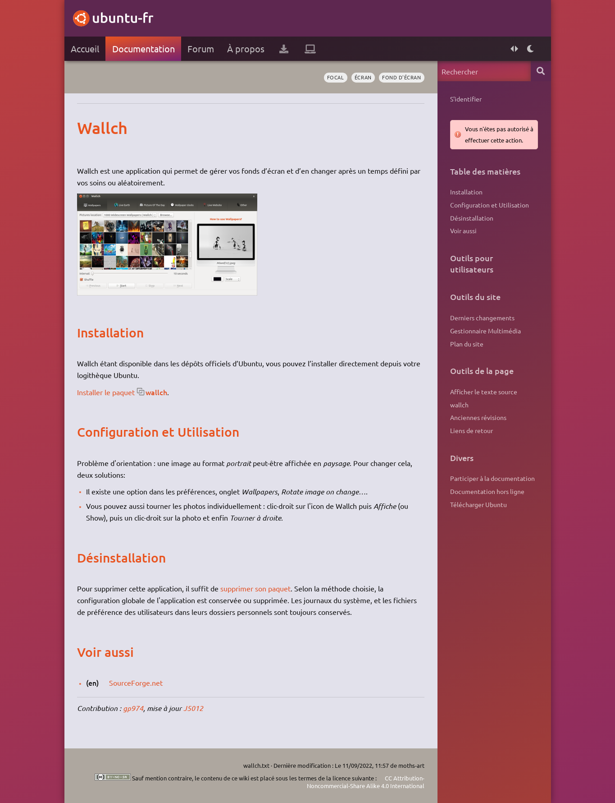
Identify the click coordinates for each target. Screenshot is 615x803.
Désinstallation (471, 218)
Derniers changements (482, 318)
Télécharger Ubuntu (478, 504)
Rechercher (541, 71)
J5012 (193, 708)
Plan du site (466, 344)
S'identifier (466, 99)
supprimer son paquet (255, 588)
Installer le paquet (106, 392)
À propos (245, 48)
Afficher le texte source (483, 392)
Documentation (143, 48)
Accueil (85, 48)
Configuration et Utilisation (489, 205)
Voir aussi (463, 230)
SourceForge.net (136, 682)
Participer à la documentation (492, 478)
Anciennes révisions (478, 417)
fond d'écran (401, 77)
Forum (200, 48)
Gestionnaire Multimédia (485, 331)
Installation (466, 192)
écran (363, 77)
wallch (156, 392)
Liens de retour (471, 430)
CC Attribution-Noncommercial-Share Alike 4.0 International (365, 782)
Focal (335, 77)
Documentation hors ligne (487, 491)
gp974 (133, 708)
